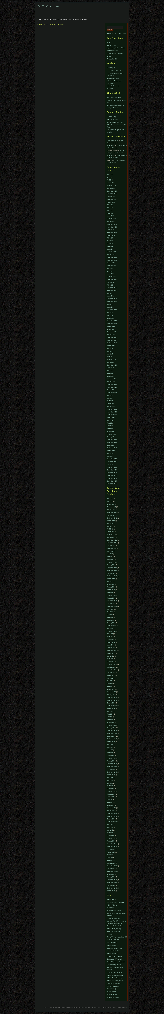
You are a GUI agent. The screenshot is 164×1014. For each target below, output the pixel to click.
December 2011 (112, 462)
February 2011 (111, 562)
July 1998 (110, 777)
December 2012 (112, 459)
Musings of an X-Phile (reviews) (116, 921)
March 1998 (110, 788)
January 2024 (111, 254)
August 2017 (111, 346)
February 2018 (111, 332)
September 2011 (112, 548)
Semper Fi (110, 934)
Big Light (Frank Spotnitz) (114, 956)
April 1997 (110, 802)
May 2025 (110, 210)
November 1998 (112, 766)
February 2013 (111, 507)
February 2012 (111, 534)
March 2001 (110, 689)
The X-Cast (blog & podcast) (115, 902)
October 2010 (111, 573)
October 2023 (111, 263)
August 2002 (111, 653)
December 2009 (112, 470)
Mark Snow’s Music (113, 78)
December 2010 (112, 467)
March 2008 (110, 620)
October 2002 (111, 648)
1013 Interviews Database (115, 53)
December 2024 (112, 224)
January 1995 (111, 863)
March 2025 (110, 216)
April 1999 (110, 752)
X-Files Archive (111, 945)
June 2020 (110, 304)
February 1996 (111, 838)
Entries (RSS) (82, 1007)
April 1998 (110, 786)
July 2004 (110, 634)
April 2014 (110, 428)
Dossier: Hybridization (114, 70)
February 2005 (111, 631)
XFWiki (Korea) (111, 992)
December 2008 (112, 473)
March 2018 (110, 329)
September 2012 (112, 518)
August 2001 (111, 675)
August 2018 (111, 326)
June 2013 (110, 456)
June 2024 (110, 241)
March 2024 (110, 249)
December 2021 (112, 288)
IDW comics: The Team (114, 97)
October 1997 (111, 797)
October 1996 (111, 819)
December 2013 (112, 439)
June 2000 (110, 714)
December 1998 (112, 764)
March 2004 (110, 639)
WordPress (73, 1007)
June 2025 (110, 207)
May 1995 (110, 858)
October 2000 (111, 703)
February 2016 (111, 379)
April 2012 (110, 529)
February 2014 (111, 434)
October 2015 (111, 390)
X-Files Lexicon (111, 899)
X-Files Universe (112, 905)
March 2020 (110, 307)
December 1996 (112, 813)
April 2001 (110, 686)
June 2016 (110, 370)
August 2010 (111, 579)
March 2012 (110, 532)
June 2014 (110, 423)
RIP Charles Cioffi (112, 119)
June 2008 (110, 612)
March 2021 (110, 296)
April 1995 (110, 860)
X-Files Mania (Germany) (114, 978)
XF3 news (110, 89)
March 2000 (110, 722)
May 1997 (110, 800)
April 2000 (110, 719)
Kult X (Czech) (111, 989)
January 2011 (111, 565)
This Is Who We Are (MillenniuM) (117, 937)
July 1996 (110, 824)
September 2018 (112, 323)
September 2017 (112, 343)
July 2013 (110, 453)
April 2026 (110, 180)
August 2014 (111, 417)
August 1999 (111, 742)
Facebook (110, 33)
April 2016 (110, 373)
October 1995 (111, 849)
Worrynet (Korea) (112, 994)
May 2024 (110, 243)
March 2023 (110, 274)
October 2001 (111, 672)
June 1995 (110, 855)
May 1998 (110, 783)
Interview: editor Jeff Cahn (115, 122)
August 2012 (111, 521)
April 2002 (110, 659)
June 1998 (110, 780)
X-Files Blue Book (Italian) (115, 980)
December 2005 (112, 481)
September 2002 (112, 650)
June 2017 (110, 351)
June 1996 (110, 827)
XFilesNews (110, 908)
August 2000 (111, 708)
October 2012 (111, 515)
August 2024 (111, 235)
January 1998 (111, 794)
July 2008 (110, 609)
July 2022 (110, 285)
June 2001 (110, 681)
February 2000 (111, 725)
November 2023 (112, 260)
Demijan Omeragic (112, 141)
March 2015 (110, 404)
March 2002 (110, 661)
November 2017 (112, 340)
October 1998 (111, 769)
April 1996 (110, 833)
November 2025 (112, 194)
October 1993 (111, 885)
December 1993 (112, 880)
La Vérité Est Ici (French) (114, 972)
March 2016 (110, 376)
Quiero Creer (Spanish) (114, 964)
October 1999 (111, 736)
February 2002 (111, 664)
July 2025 (110, 205)
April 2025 (110, 213)
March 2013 (110, 504)
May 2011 (110, 464)
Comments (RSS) (94, 1007)
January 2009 (111, 598)
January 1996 (111, 841)
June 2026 (110, 174)
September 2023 (112, 265)
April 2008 (110, 617)
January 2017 (111, 362)
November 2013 (112, 442)
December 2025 (112, 191)
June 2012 (110, 526)
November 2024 (112, 227)
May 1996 (110, 830)
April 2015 (110, 401)
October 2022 (111, 282)
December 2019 (112, 310)
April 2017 (110, 357)
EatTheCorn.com (48, 6)
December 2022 (112, 279)
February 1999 (111, 758)
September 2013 (112, 448)
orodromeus (110, 145)
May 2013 (110, 501)
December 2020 (112, 299)
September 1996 (112, 822)
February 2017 (111, 359)
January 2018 (111, 335)
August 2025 (111, 202)
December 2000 (112, 697)
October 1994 (111, 868)
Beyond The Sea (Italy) (114, 983)
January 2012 (111, 537)
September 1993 (112, 888)
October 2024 (111, 230)
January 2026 (111, 188)
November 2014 (112, 412)
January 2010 (111, 587)
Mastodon (118, 33)
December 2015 (112, 384)
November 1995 (112, 846)
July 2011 (110, 551)
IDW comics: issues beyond (115, 105)
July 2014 (110, 420)
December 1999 (112, 730)
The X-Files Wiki (112, 942)
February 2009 (111, 595)
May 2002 (110, 656)
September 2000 (112, 706)
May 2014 (110, 426)
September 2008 (112, 606)
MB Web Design (115, 1007)
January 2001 (111, 695)
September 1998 (112, 772)
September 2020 (112, 301)
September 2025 (112, 199)
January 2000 (111, 728)
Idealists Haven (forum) (114, 910)
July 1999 (110, 744)
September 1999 (112, 739)
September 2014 (112, 415)
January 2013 (111, 510)
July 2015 (110, 395)
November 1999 (112, 733)
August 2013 (111, 451)
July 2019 (110, 312)
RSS (124, 33)
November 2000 (112, 700)
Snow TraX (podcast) (113, 931)
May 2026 (110, 177)
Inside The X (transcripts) (114, 948)
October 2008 (111, 603)
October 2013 (111, 445)
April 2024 (110, 246)
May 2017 (110, 354)
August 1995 (111, 852)
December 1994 (112, 866)
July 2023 (110, 268)
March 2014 (110, 431)
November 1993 (112, 882)
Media (109, 56)
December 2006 (112, 478)
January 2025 (111, 221)
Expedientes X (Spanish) (114, 959)
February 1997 (111, 808)
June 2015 (110, 398)
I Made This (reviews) (113, 918)
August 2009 (111, 590)
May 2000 (110, 717)
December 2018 (112, 321)
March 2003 (110, 645)
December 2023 (112, 257)
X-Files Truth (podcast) (114, 929)
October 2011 (111, 545)
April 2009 (110, 592)
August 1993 (111, 891)
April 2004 (110, 637)
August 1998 (111, 775)
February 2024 (111, 252)
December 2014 (112, 409)
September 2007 (112, 626)
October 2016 (111, 368)
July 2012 (110, 523)
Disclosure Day (111, 116)
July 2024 (110, 238)
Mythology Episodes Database (116, 48)
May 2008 (110, 614)
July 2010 (110, 581)
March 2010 (110, 584)
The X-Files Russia (112, 986)
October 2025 (111, 197)
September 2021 (112, 290)
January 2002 (111, 667)
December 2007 (112, 475)
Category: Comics (112, 108)
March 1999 (110, 755)
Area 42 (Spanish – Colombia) (116, 962)
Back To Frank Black (113, 940)
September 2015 (112, 393)
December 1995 (112, 844)
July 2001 (110, 678)
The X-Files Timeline (113, 951)
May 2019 (110, 315)
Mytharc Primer (111, 45)
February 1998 (111, 791)
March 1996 (110, 835)
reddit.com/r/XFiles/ (113, 997)
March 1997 (110, 805)
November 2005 (112, 484)
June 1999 (110, 747)
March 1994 (110, 874)
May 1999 (110, 750)
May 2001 (110, 684)
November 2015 (112, 387)
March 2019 (110, 318)
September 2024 (112, 232)
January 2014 (111, 437)
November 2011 (112, 543)
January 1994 (111, 877)
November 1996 (112, 816)
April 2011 (110, 556)
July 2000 (110, 711)
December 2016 (112, 365)
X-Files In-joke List (112, 953)
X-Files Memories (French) (115, 975)
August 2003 (111, 642)
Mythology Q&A (111, 67)
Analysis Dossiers (112, 50)
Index (108, 42)
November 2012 (112, 512)
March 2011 (110, 559)
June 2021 (110, 293)
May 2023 (110, 271)
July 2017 (110, 348)
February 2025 (111, 219)
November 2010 (112, 570)
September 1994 (112, 871)
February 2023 (111, 277)
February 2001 (111, 692)
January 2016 (111, 381)
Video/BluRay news (113, 86)
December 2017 (112, 337)
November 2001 (112, 670)
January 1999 (111, 761)
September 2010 (112, 576)
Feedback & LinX (112, 59)
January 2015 (111, 406)
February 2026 (111, 185)
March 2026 (110, 183)
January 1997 (111, 810)
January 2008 (111, 623)
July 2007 (110, 628)
